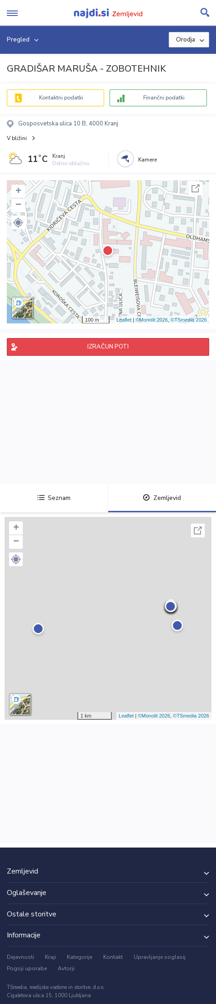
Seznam (53, 498)
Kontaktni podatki (61, 97)
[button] (18, 222)
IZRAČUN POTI (108, 347)
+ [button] (18, 191)
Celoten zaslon (195, 188)
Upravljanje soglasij (160, 957)
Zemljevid (162, 498)
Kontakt (113, 957)
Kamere (147, 159)
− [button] (18, 205)
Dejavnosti (20, 957)
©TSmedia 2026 (189, 320)
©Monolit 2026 (152, 320)
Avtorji (66, 968)
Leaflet (123, 320)
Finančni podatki (164, 97)
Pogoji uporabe (27, 968)
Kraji (50, 957)
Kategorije (79, 957)
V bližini (17, 138)
